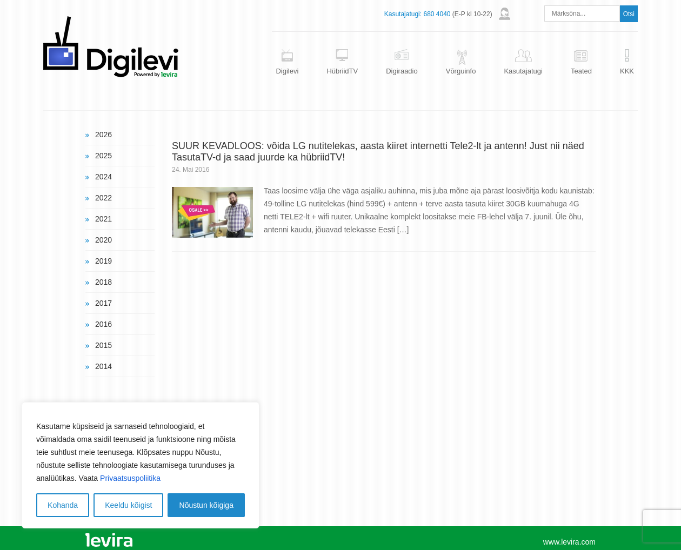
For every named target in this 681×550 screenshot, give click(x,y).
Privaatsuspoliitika (130, 478)
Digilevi (287, 71)
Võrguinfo (461, 71)
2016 (103, 324)
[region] (140, 465)
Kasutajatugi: (403, 14)
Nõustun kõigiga (206, 505)
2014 (103, 366)
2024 (103, 176)
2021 (103, 218)
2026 (103, 134)
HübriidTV (342, 71)
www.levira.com (569, 542)
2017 (103, 303)
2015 (103, 345)
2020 (103, 240)
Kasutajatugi (523, 71)
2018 (103, 282)
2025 (103, 155)
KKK (627, 71)
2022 (103, 197)
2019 (103, 261)
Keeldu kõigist (128, 505)
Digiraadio (402, 71)
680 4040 (436, 14)
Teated (581, 71)
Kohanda (63, 505)
